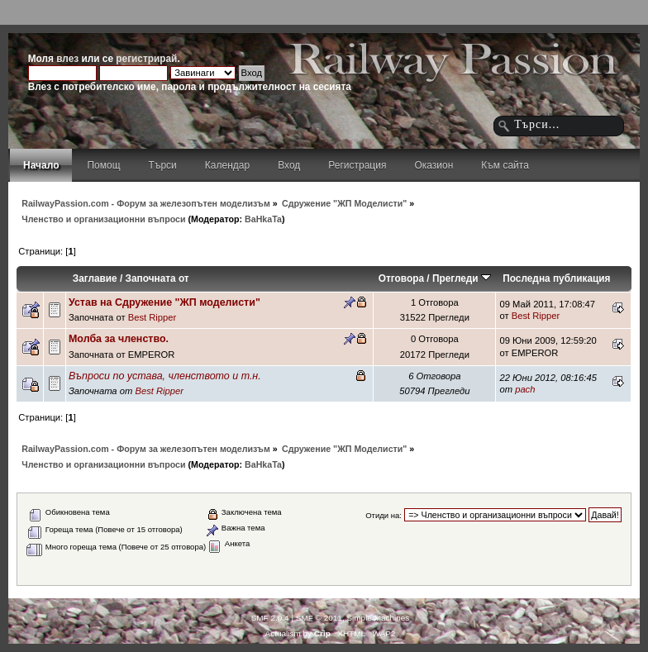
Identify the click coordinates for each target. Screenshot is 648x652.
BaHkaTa (263, 219)
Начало (41, 165)
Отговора (401, 278)
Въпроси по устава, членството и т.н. (165, 376)
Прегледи (461, 278)
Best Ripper (152, 317)
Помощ (103, 165)
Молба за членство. (119, 339)
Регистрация (357, 165)
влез (67, 58)
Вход (289, 165)
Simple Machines (377, 617)
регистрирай (146, 58)
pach (525, 389)
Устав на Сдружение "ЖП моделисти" (164, 302)
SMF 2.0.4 (270, 617)
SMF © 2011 (319, 617)
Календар (227, 165)
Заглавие (95, 278)
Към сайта (505, 165)
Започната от (157, 278)
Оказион (433, 165)
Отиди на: (383, 515)
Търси (163, 165)
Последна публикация (556, 278)
